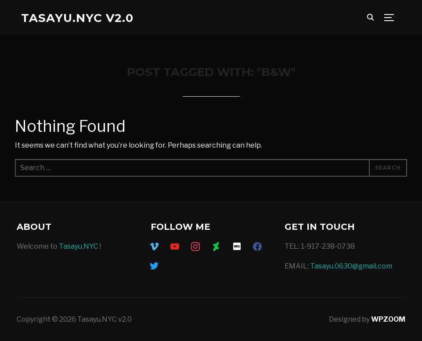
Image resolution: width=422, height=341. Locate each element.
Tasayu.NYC (78, 246)
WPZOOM (388, 319)
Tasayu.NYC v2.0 (77, 18)
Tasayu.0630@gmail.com (351, 266)
